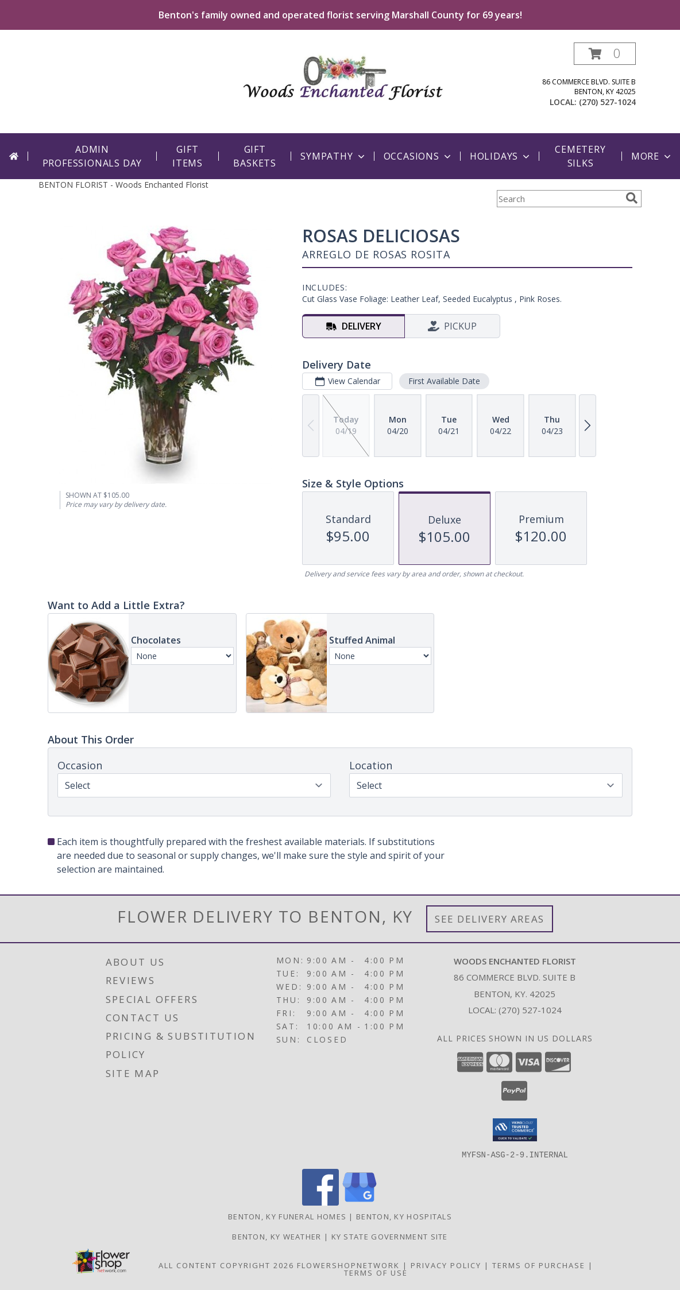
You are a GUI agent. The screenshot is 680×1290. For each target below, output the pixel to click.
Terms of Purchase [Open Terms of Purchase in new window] (538, 1265)
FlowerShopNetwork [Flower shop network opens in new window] (348, 1265)
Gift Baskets (254, 156)
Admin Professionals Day (92, 156)
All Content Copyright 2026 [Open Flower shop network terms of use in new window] (226, 1265)
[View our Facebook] (320, 1201)
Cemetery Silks (580, 156)
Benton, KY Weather (276, 1236)
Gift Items (187, 156)
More (652, 156)
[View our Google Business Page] (359, 1201)
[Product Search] (558, 199)
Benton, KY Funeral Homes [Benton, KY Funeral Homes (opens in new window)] (287, 1216)
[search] (632, 198)
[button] (605, 53)
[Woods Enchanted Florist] (344, 74)
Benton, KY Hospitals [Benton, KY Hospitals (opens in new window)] (404, 1216)
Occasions (418, 156)
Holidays (501, 156)
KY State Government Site (389, 1236)
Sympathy (333, 156)
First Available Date (444, 380)
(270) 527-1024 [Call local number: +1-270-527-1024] (607, 101)
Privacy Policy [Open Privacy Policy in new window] (446, 1265)
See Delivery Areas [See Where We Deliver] (489, 918)
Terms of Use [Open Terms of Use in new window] (376, 1272)
